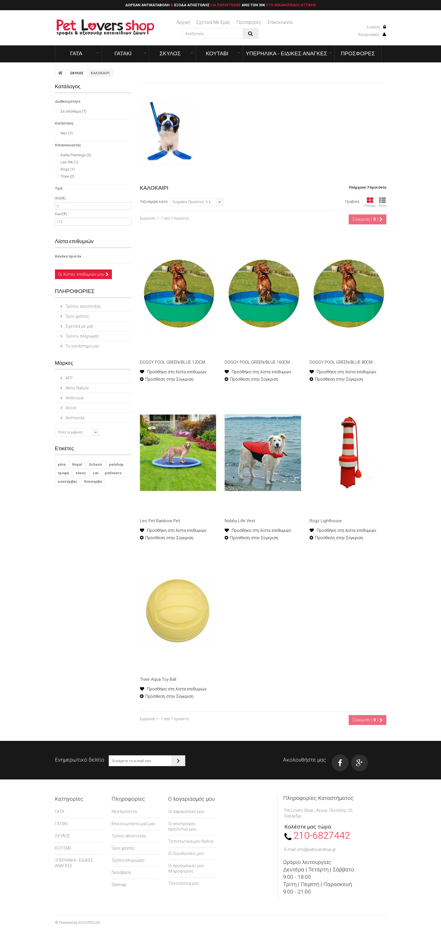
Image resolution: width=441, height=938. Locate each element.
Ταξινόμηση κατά (153, 201)
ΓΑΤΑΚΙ (123, 53)
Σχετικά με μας (79, 326)
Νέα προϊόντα (124, 811)
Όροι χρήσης (76, 316)
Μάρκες (64, 362)
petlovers (113, 473)
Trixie (67, 176)
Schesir (96, 464)
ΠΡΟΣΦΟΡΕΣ (358, 53)
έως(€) (61, 214)
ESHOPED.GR (89, 922)
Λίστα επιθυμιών (74, 241)
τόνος (81, 473)
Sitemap (119, 884)
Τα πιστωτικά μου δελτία (190, 841)
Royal (77, 464)
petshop (116, 464)
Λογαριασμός (372, 34)
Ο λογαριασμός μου (191, 799)
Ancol (70, 407)
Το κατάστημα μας (81, 346)
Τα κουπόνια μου (183, 883)
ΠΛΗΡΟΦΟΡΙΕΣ (75, 291)
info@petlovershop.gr (316, 849)
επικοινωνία (280, 22)
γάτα (62, 464)
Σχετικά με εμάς (213, 22)
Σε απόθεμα (73, 111)
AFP (68, 378)
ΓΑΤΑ (76, 53)
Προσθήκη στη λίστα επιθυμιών (176, 371)
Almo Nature (76, 388)
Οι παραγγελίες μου (186, 811)
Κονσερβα (93, 481)
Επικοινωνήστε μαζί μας (134, 823)
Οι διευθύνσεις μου (186, 853)
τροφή (63, 473)
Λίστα (382, 202)
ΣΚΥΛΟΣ (170, 53)
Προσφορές (249, 22)
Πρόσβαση (121, 872)
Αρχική (183, 22)
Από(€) (60, 198)
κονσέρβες (68, 481)
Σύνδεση (376, 27)
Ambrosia (74, 398)
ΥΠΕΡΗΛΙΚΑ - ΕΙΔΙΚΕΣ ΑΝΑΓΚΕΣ (286, 53)
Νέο (67, 133)
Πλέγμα (370, 202)
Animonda (74, 417)
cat (95, 473)
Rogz (68, 169)
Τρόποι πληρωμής (81, 336)
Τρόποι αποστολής (82, 306)
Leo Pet (69, 162)
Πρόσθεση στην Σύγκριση (169, 379)
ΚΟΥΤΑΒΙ (217, 53)
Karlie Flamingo (76, 155)
